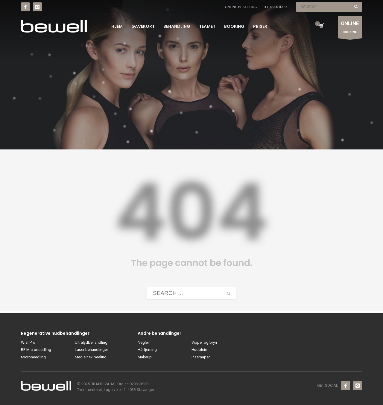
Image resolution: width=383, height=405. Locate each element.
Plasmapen (201, 357)
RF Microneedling (36, 349)
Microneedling (33, 357)
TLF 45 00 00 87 (275, 7)
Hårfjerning (147, 349)
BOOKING (350, 28)
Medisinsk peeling (91, 357)
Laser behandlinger (91, 349)
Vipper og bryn (204, 342)
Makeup (145, 357)
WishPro (28, 342)
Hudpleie (199, 349)
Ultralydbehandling (91, 342)
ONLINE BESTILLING (241, 7)
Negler (143, 342)
